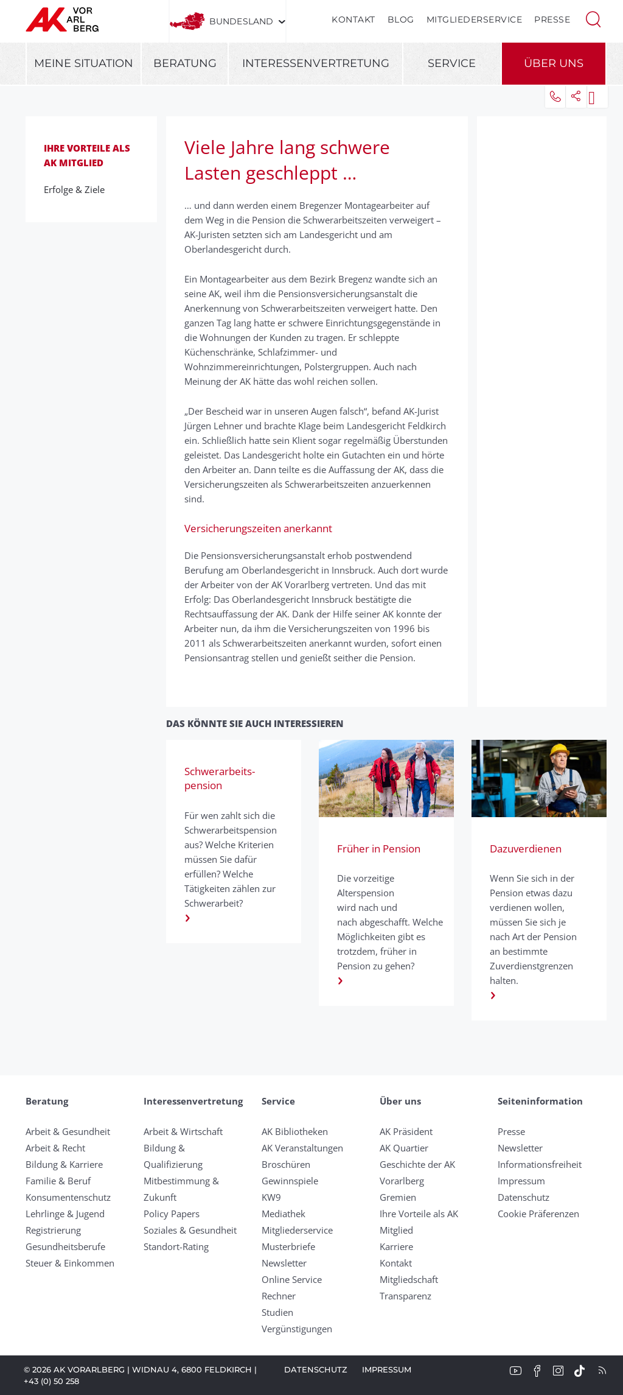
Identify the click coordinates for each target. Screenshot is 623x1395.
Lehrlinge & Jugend (65, 1213)
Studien (277, 1312)
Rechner (279, 1296)
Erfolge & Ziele (78, 189)
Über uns (553, 63)
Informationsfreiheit (540, 1164)
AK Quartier (404, 1148)
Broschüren (286, 1164)
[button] (593, 18)
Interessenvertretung (315, 63)
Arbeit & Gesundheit (68, 1131)
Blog (401, 19)
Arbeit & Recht (55, 1148)
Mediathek (283, 1213)
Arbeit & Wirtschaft (183, 1131)
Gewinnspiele (290, 1181)
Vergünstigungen (297, 1329)
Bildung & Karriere (64, 1164)
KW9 (271, 1197)
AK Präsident (406, 1131)
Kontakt (353, 19)
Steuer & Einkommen (70, 1263)
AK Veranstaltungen (302, 1148)
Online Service (292, 1279)
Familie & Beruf (58, 1181)
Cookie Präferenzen (538, 1213)
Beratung (185, 63)
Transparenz (405, 1296)
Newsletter (284, 1263)
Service (452, 63)
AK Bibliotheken (295, 1131)
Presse (552, 19)
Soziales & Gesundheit (190, 1230)
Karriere (396, 1246)
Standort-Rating (176, 1246)
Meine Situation (83, 63)
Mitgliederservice (474, 19)
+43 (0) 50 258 (51, 1381)
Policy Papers (172, 1213)
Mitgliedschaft (409, 1279)
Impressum (521, 1181)
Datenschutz (523, 1197)
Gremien (398, 1197)
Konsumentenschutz (68, 1197)
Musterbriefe (288, 1246)
